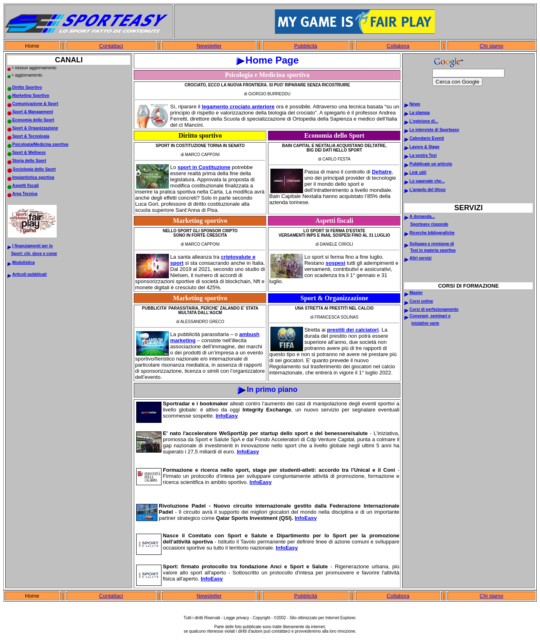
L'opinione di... (423, 121)
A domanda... (422, 216)
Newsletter (209, 46)
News (414, 104)
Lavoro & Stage (424, 147)
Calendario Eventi (426, 138)
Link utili (417, 172)
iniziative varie (425, 323)
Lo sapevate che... (427, 181)
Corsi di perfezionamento (433, 309)
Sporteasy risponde (429, 224)
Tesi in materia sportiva (433, 250)
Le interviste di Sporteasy (434, 130)
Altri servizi (420, 258)
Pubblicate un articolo (430, 164)
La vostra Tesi (423, 155)
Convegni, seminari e (430, 316)
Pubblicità (305, 46)
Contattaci (111, 46)
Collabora (398, 46)
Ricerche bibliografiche (432, 233)
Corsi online (421, 301)
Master (416, 292)
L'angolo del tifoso (427, 189)
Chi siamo (491, 46)
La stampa (419, 112)
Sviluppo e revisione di (431, 244)
